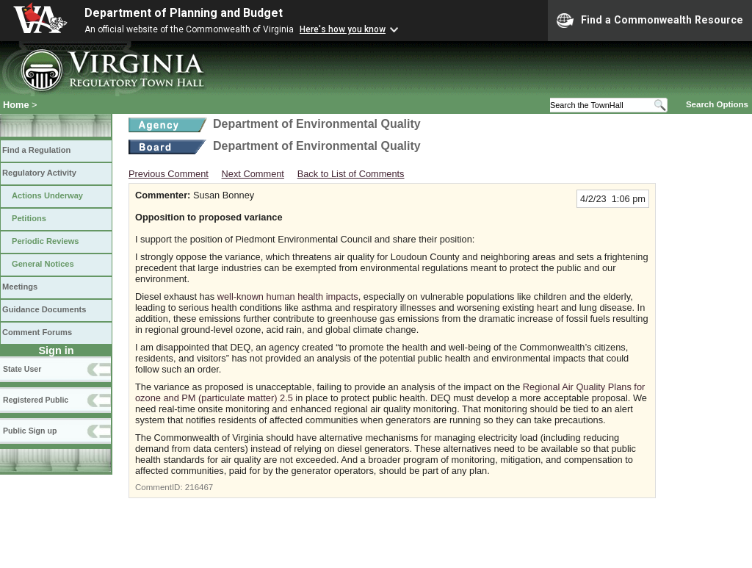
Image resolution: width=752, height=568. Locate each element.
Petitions (29, 218)
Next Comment (253, 173)
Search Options (717, 104)
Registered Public (35, 399)
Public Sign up (30, 430)
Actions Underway (47, 195)
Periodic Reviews (45, 241)
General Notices (43, 263)
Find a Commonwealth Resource (650, 20)
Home (16, 104)
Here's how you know (343, 29)
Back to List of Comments (351, 173)
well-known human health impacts (287, 296)
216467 (199, 487)
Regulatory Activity (39, 172)
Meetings (19, 286)
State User (22, 368)
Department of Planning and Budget (183, 13)
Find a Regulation (36, 149)
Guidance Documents (44, 309)
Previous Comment (169, 173)
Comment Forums (37, 332)
